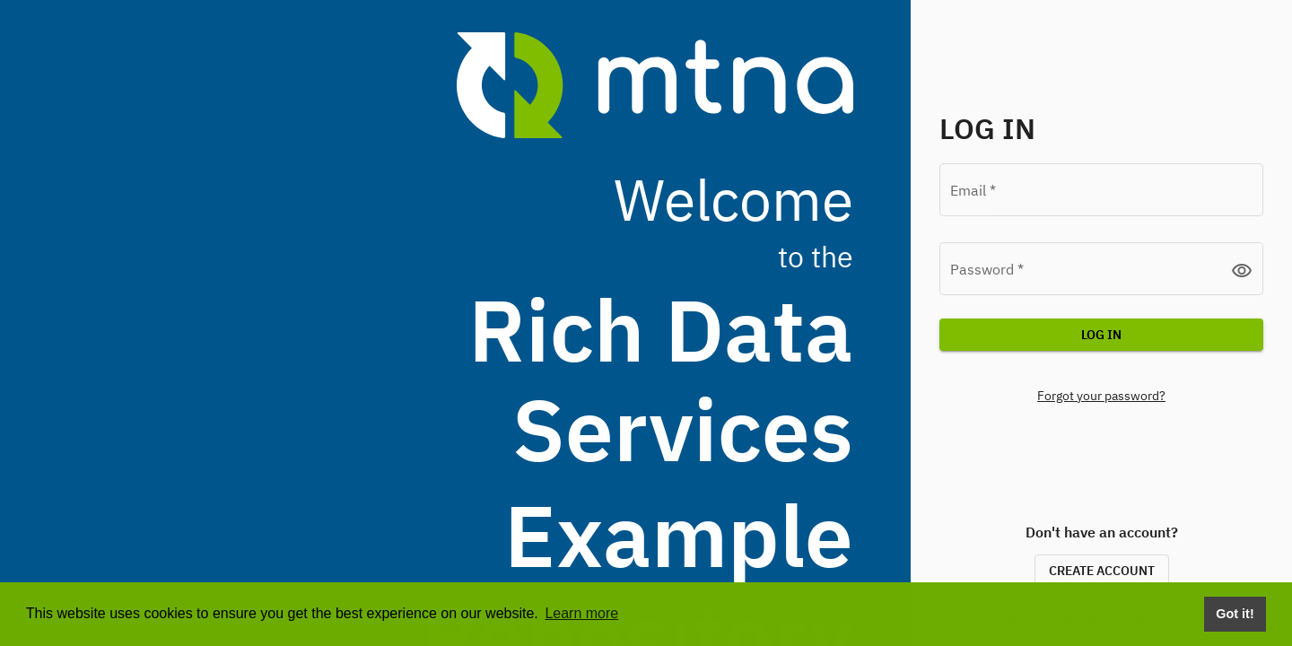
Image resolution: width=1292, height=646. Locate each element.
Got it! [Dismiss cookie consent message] (1234, 614)
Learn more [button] (581, 613)
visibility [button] (1242, 270)
